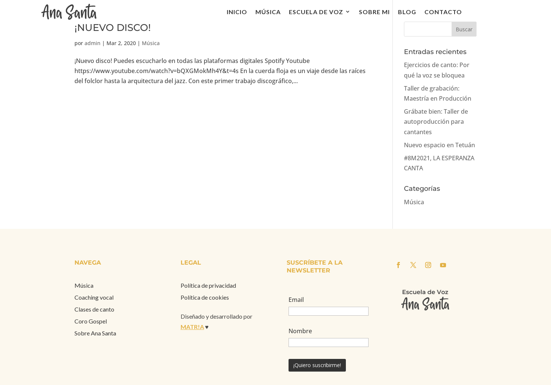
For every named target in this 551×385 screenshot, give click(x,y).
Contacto (443, 11)
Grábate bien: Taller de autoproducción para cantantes (436, 121)
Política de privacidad (208, 285)
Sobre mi (374, 11)
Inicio (237, 11)
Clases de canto (94, 309)
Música (268, 11)
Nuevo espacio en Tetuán (439, 145)
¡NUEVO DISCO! (112, 28)
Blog (407, 11)
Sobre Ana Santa (95, 333)
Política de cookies (205, 297)
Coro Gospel (90, 321)
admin (93, 43)
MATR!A (192, 326)
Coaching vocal (94, 297)
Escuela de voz (316, 11)
